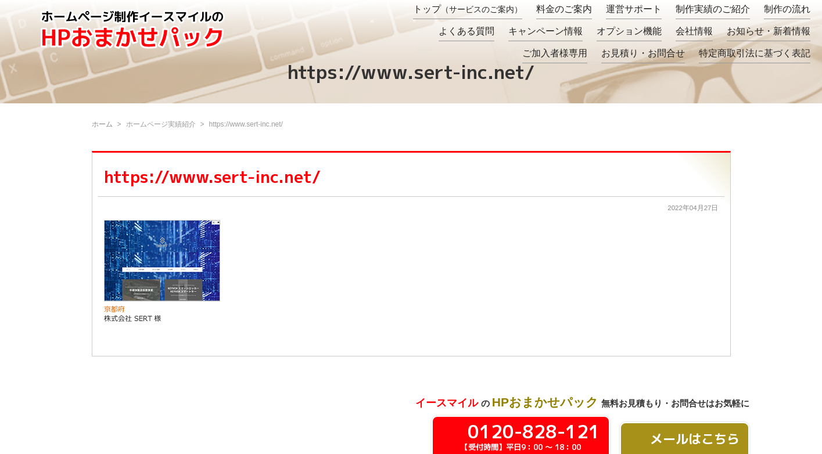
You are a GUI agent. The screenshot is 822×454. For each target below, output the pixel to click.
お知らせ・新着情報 (768, 31)
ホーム (102, 124)
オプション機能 (629, 31)
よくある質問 (466, 31)
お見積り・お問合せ (643, 53)
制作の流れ (787, 9)
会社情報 (694, 31)
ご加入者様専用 (554, 53)
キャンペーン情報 (545, 31)
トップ (467, 9)
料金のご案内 (564, 9)
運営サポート (634, 9)
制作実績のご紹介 (713, 9)
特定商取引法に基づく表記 (754, 53)
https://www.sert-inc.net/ (212, 176)
